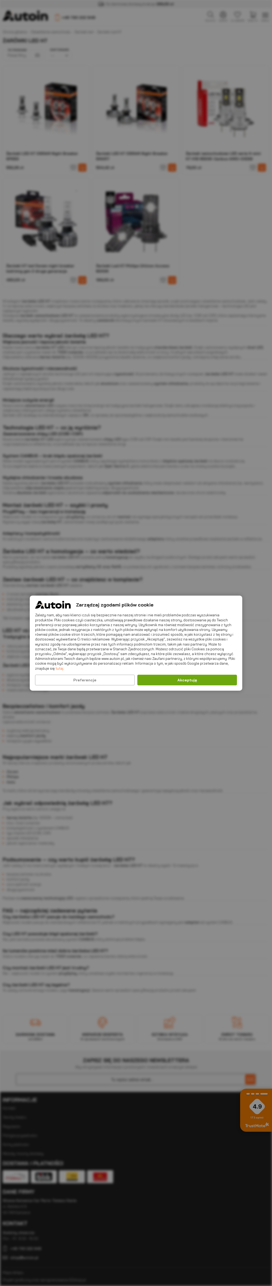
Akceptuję (187, 680)
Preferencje (84, 680)
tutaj (59, 668)
